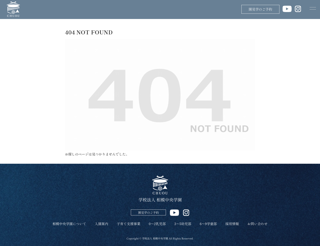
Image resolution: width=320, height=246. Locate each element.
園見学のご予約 (260, 9)
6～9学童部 (208, 223)
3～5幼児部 (182, 223)
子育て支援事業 (128, 223)
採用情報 (232, 223)
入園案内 (101, 223)
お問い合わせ (257, 223)
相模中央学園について (69, 223)
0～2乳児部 (157, 223)
